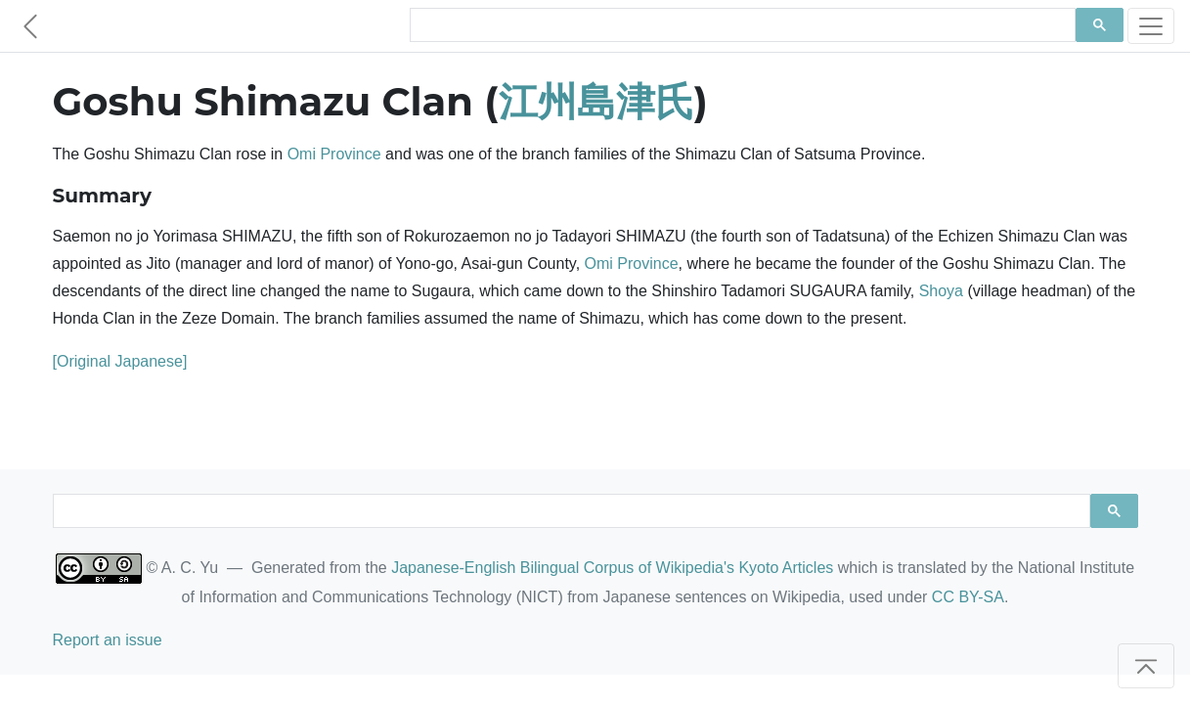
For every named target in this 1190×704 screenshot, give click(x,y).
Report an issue (107, 640)
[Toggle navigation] (1150, 26)
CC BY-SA (968, 597)
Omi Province (334, 154)
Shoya (941, 291)
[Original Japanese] (120, 361)
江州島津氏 (596, 101)
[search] (740, 25)
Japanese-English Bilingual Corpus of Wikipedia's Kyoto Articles (612, 567)
